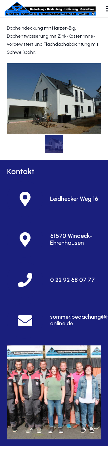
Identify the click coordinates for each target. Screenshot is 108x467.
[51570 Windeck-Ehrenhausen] (28, 239)
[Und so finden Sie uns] (54, 392)
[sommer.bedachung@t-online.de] (28, 321)
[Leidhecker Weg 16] (28, 199)
